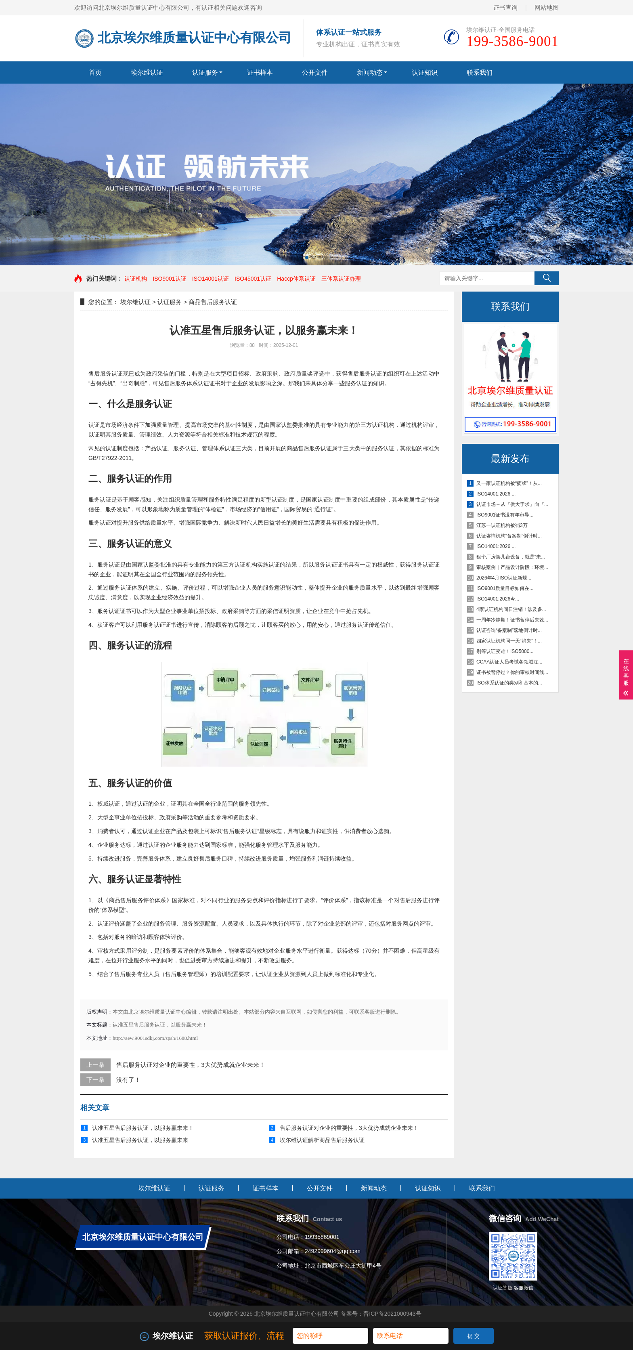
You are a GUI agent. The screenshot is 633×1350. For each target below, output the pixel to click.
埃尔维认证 (147, 72)
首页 (95, 72)
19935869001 (322, 1237)
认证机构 (135, 278)
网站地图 (546, 7)
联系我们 (480, 72)
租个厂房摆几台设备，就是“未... (510, 557)
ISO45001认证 (253, 278)
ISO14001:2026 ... (496, 494)
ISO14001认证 (210, 278)
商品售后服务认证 (213, 301)
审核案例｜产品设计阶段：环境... (512, 567)
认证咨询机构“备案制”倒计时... (509, 536)
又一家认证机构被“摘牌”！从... (509, 483)
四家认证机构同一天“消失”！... (509, 641)
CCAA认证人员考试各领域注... (509, 662)
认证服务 (205, 72)
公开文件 (315, 72)
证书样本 (260, 72)
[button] (306, 257)
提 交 (473, 1336)
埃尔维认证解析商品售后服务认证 (322, 1140)
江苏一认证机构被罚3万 (502, 525)
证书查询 (505, 7)
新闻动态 (370, 72)
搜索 (546, 278)
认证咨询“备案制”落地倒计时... (509, 630)
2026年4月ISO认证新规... (503, 578)
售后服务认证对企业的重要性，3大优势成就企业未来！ (190, 1064)
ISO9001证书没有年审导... (504, 515)
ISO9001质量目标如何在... (504, 588)
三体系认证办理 (341, 278)
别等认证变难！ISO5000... (504, 651)
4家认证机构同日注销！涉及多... (511, 609)
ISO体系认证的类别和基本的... (509, 683)
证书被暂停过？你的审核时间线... (512, 672)
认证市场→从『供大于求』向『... (512, 504)
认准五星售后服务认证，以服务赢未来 (140, 1140)
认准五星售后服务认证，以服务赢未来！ (143, 1128)
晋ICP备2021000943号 (392, 1313)
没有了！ (128, 1079)
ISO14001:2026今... (497, 599)
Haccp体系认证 (296, 278)
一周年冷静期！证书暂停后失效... (512, 620)
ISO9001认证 (169, 278)
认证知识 (425, 72)
